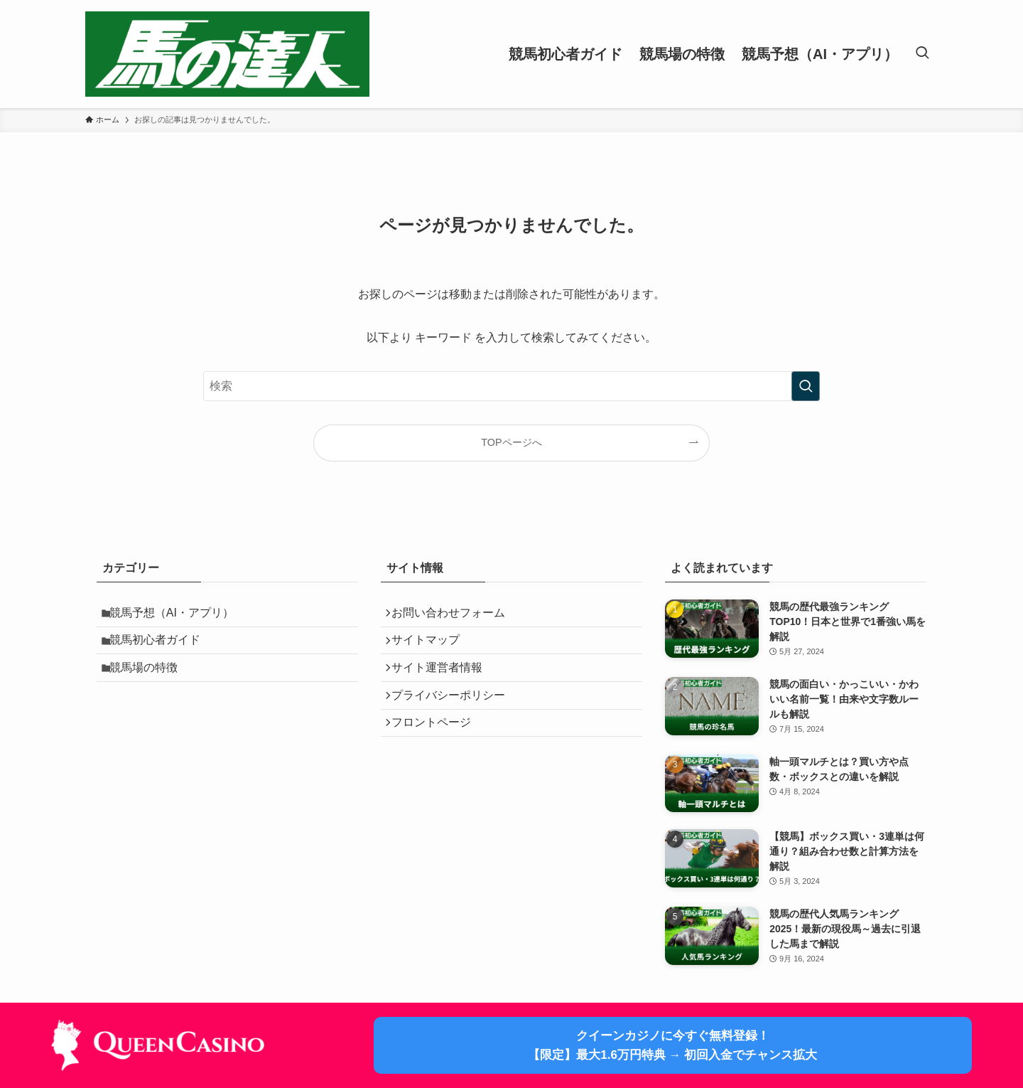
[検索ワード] (511, 386)
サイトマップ (432, 649)
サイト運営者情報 (443, 683)
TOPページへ (511, 442)
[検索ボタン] (922, 54)
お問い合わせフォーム (455, 615)
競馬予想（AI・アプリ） (179, 615)
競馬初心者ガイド (162, 649)
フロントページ (437, 751)
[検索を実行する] (805, 386)
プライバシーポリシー (455, 716)
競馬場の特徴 (151, 683)
